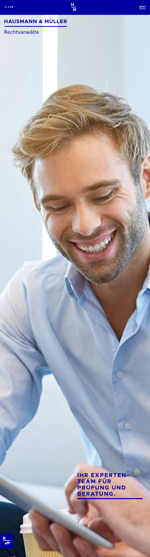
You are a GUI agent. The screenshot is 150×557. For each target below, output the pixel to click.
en (11, 6)
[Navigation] (141, 7)
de (5, 6)
